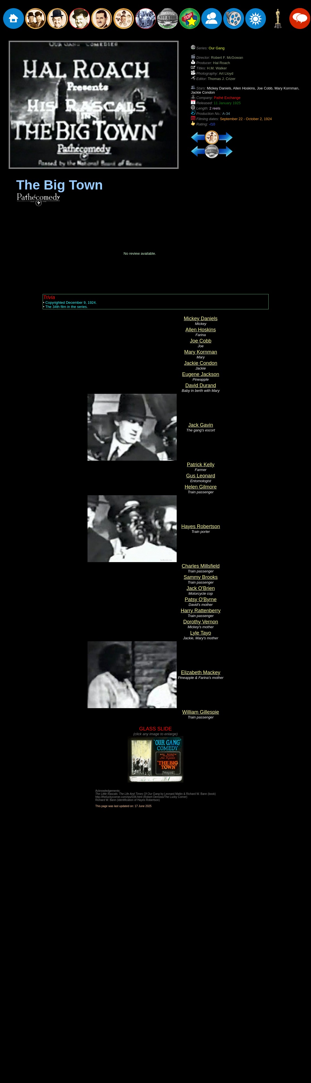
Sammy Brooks (201, 577)
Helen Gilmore (200, 487)
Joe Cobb (200, 341)
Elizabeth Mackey (200, 672)
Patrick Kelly (200, 464)
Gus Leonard (200, 476)
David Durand (200, 385)
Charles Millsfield (201, 566)
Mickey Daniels (200, 318)
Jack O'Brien (200, 588)
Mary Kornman (200, 352)
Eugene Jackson (200, 374)
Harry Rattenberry (200, 610)
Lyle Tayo (200, 633)
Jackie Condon (200, 363)
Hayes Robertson (200, 526)
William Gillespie (200, 712)
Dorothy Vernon (200, 622)
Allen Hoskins (200, 329)
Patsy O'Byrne (201, 599)
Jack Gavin (200, 425)
